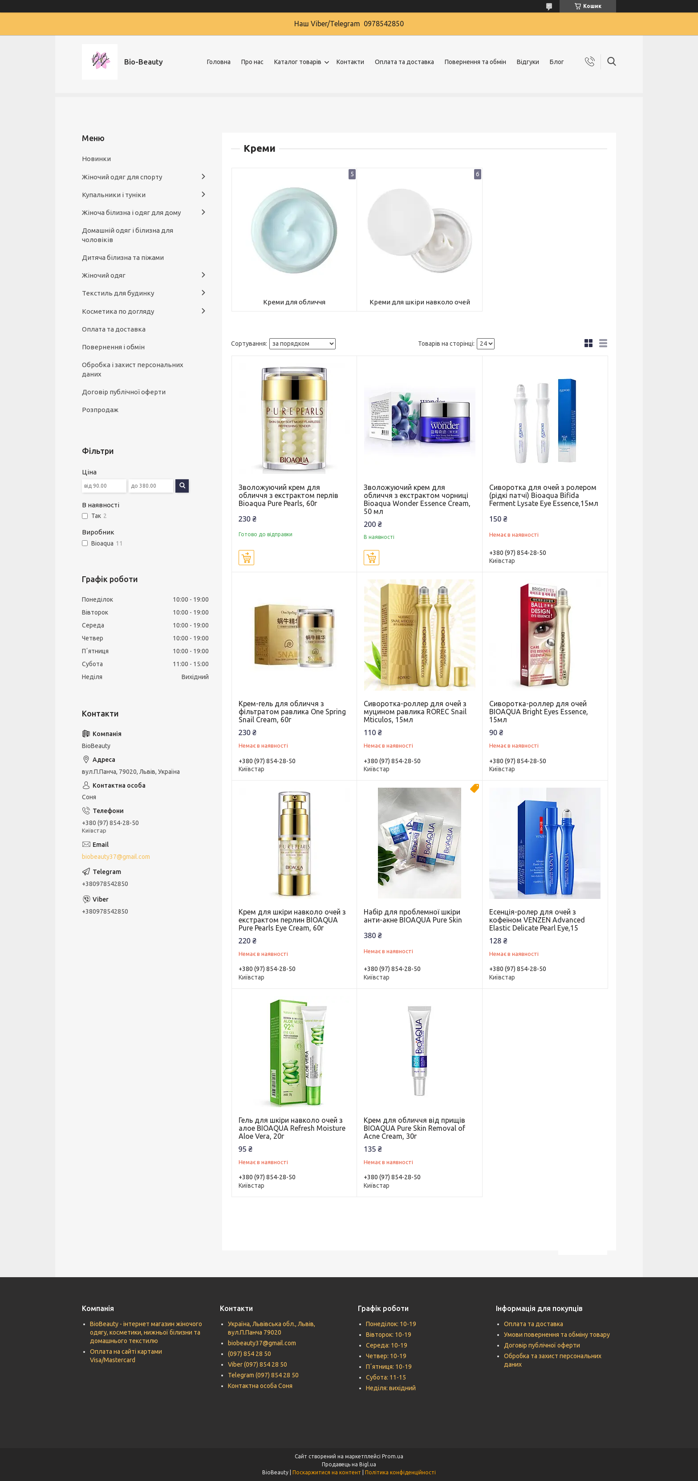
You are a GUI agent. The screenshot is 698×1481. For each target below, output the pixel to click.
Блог (557, 61)
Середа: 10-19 (386, 1345)
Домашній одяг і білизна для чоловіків (127, 235)
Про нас (252, 61)
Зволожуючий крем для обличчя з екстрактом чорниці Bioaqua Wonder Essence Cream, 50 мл (417, 499)
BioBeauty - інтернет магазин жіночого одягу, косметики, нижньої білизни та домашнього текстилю (146, 1332)
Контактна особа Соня (260, 1385)
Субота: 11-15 (386, 1377)
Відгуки (528, 61)
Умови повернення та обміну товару (557, 1334)
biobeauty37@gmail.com (116, 856)
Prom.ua (392, 1456)
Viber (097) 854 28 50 (257, 1364)
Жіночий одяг (104, 275)
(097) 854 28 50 (249, 1353)
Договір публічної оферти (124, 392)
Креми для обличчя (294, 302)
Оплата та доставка (404, 61)
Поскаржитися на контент (326, 1472)
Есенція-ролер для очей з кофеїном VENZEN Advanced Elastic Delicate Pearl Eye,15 (537, 920)
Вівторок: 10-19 (388, 1334)
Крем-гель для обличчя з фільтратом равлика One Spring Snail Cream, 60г (292, 712)
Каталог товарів (297, 61)
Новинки (96, 158)
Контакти (350, 61)
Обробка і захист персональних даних (132, 369)
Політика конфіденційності (400, 1472)
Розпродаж (100, 409)
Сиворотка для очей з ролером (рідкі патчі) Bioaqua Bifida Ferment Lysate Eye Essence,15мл (543, 495)
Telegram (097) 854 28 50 (263, 1375)
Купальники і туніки (114, 194)
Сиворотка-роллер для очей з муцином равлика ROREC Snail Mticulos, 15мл (415, 712)
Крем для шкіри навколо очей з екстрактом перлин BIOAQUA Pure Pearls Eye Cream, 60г (292, 920)
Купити (246, 557)
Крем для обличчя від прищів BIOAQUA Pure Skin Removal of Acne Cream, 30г (414, 1128)
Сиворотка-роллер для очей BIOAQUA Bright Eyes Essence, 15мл (538, 712)
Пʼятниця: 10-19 (389, 1366)
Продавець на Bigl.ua (349, 1464)
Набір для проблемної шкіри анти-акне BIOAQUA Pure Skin (413, 916)
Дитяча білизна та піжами (123, 257)
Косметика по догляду (118, 311)
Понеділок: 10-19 (391, 1323)
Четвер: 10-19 (386, 1356)
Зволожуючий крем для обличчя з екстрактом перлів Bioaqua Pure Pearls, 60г (288, 495)
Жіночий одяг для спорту (122, 177)
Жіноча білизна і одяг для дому (131, 212)
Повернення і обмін (113, 347)
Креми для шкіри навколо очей (419, 302)
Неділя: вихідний (391, 1388)
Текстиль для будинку (118, 293)
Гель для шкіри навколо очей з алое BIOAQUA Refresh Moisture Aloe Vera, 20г (292, 1128)
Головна (219, 61)
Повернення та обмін (475, 61)
